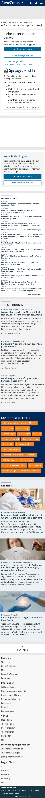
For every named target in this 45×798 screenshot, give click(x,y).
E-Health (37, 433)
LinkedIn (5, 770)
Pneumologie (26, 460)
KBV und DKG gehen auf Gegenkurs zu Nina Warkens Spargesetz (22, 257)
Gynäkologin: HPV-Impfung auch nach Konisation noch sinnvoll (21, 244)
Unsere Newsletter (14, 418)
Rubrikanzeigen (8, 728)
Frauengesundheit (11, 439)
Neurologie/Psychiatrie (13, 454)
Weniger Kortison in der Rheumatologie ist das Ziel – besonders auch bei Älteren (22, 270)
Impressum (6, 703)
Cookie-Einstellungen (10, 699)
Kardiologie (8, 444)
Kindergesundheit (24, 444)
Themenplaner (7, 724)
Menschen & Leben (11, 449)
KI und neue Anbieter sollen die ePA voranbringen (21, 230)
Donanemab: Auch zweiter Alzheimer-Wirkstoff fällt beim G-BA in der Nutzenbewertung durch (21, 290)
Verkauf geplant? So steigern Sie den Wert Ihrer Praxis (22, 619)
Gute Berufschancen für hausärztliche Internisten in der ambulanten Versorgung (22, 250)
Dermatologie (9, 433)
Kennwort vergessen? (13, 61)
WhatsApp (5, 778)
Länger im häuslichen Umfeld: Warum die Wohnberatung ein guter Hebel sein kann (22, 516)
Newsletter (6, 736)
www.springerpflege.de (11, 753)
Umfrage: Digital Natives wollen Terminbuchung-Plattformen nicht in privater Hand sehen (20, 283)
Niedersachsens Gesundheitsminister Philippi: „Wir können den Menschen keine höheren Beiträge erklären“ (21, 236)
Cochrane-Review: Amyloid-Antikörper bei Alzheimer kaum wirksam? (22, 276)
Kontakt (4, 707)
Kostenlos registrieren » (22, 55)
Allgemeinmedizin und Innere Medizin (19, 423)
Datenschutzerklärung (11, 695)
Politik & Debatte (8, 666)
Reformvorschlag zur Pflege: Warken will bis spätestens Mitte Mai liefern (18, 211)
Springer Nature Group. (10, 793)
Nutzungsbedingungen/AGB (13, 691)
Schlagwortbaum (8, 687)
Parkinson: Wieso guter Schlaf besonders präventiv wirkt (21, 345)
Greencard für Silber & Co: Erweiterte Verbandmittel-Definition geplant (22, 218)
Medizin (4, 670)
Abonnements (7, 732)
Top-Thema (8, 428)
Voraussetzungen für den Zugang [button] (23, 107)
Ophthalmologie (10, 460)
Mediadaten (6, 720)
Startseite (5, 662)
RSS (2, 740)
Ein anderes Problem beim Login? (18, 64)
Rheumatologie (9, 470)
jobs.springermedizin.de (12, 757)
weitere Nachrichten (36, 295)
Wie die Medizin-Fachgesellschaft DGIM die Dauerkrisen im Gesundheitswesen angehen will (20, 224)
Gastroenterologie (30, 439)
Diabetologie (24, 433)
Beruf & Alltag (22, 428)
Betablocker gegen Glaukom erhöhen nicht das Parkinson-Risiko (20, 205)
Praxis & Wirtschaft (9, 674)
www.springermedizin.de (12, 749)
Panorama (5, 678)
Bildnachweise (7, 711)
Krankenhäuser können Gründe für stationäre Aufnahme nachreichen (19, 263)
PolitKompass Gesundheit (14, 465)
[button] (41, 3)
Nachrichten (8, 198)
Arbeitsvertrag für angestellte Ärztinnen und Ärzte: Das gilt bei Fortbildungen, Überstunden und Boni (21, 568)
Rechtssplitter (35, 465)
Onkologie (31, 454)
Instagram (5, 782)
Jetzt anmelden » (22, 49)
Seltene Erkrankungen (29, 470)
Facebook (5, 774)
